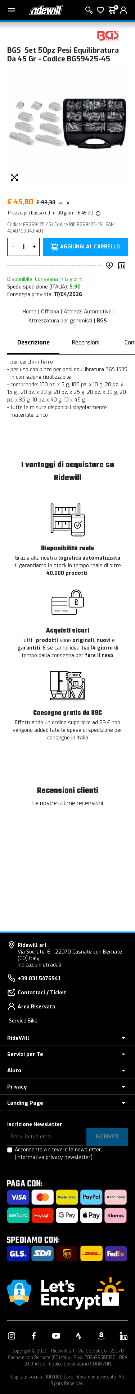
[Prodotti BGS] (108, 35)
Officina (50, 311)
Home (29, 311)
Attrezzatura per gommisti (60, 320)
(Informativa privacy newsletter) (54, 1157)
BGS (102, 320)
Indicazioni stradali (39, 964)
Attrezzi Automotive (88, 311)
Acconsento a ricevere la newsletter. (58, 1153)
